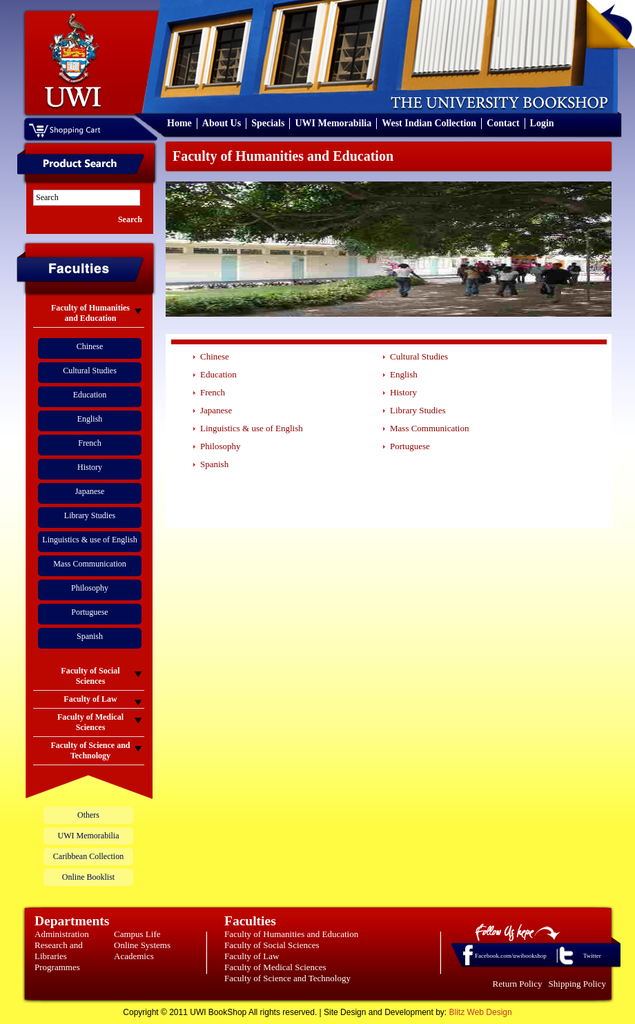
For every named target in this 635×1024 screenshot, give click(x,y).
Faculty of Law (251, 956)
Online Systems (142, 945)
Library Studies (89, 515)
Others (88, 815)
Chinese (90, 346)
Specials (267, 123)
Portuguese (89, 612)
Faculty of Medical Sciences (275, 967)
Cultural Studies (90, 370)
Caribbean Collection (88, 856)
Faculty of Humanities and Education (291, 934)
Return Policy (518, 983)
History (89, 467)
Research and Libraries (59, 950)
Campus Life (137, 934)
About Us (221, 123)
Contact (503, 123)
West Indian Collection (429, 123)
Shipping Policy (577, 983)
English (90, 419)
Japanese (90, 491)
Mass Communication (89, 564)
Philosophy (89, 588)
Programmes (57, 967)
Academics (134, 956)
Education (90, 395)
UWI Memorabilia (333, 123)
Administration (62, 934)
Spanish (90, 636)
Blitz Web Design (480, 1012)
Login (542, 123)
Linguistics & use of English (89, 539)
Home (179, 123)
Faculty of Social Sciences (272, 945)
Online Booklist (88, 877)
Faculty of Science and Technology (287, 978)
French (89, 443)
